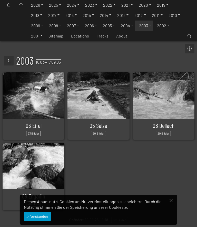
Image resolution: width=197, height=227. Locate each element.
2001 (35, 35)
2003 (143, 25)
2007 (71, 25)
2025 (53, 5)
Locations (80, 35)
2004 (125, 25)
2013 (121, 15)
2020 (143, 5)
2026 (35, 5)
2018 (35, 15)
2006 (89, 25)
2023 (89, 5)
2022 (107, 5)
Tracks (103, 35)
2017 (52, 15)
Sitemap (55, 35)
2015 (87, 15)
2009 (35, 25)
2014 (104, 15)
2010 (173, 15)
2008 (53, 25)
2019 (161, 5)
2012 (138, 15)
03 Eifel (34, 125)
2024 (71, 5)
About (121, 35)
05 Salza (98, 125)
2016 (69, 15)
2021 (125, 5)
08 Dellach (163, 125)
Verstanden (38, 216)
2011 (156, 15)
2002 (161, 25)
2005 (107, 25)
